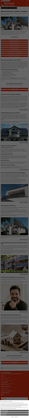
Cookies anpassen (3, 414)
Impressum (12, 416)
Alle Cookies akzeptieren (4, 410)
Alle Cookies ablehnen (4, 412)
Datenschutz (16, 416)
